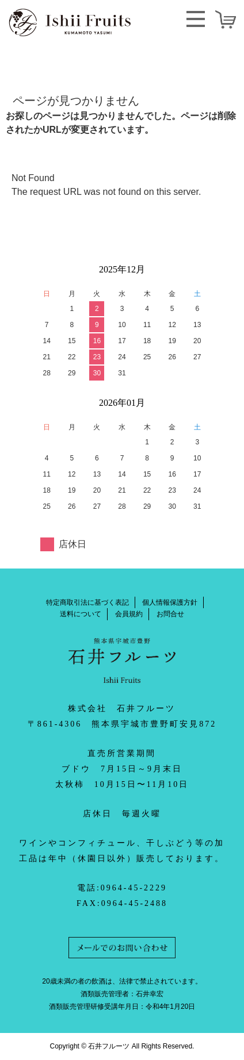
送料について (80, 614)
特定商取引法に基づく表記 (87, 602)
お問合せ (170, 614)
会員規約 (129, 614)
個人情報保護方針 (169, 602)
